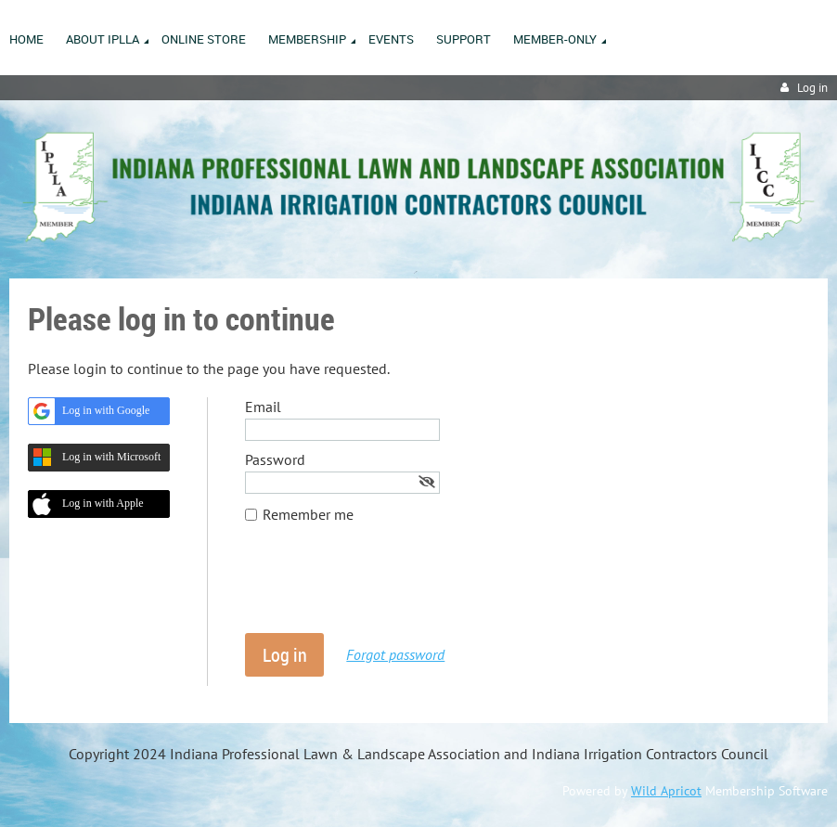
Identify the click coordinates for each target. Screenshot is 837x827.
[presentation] (386, 587)
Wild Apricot (666, 790)
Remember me (308, 514)
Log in (812, 88)
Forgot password (395, 654)
